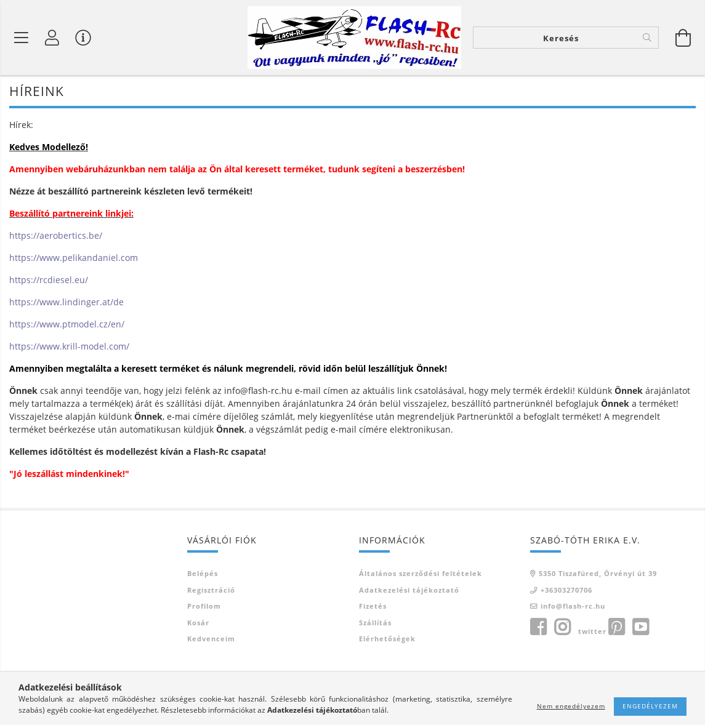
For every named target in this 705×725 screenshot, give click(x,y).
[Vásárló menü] (83, 37)
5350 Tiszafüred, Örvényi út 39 (598, 574)
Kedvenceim (211, 639)
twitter (592, 631)
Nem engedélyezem (571, 706)
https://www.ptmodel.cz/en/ (66, 325)
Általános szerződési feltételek (420, 574)
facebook (538, 628)
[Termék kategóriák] (21, 37)
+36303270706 (566, 590)
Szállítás (375, 623)
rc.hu (281, 392)
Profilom (204, 607)
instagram (562, 628)
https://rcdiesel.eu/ (48, 281)
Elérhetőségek (387, 639)
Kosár (198, 623)
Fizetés (373, 607)
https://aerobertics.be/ (55, 236)
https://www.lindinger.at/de (66, 303)
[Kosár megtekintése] (683, 37)
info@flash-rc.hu (573, 607)
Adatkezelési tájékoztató (409, 590)
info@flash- (247, 392)
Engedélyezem (650, 706)
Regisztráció (211, 590)
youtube (640, 628)
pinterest (616, 628)
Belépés (202, 574)
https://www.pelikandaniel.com (73, 259)
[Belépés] (52, 37)
